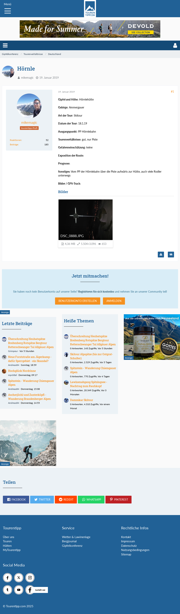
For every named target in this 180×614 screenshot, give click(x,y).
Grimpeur (13, 351)
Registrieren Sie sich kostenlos (96, 291)
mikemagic (27, 77)
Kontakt (126, 537)
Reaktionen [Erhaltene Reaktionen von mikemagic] (15, 140)
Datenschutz (129, 545)
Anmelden (113, 300)
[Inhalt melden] (161, 254)
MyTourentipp (11, 550)
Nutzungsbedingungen (135, 550)
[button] (5, 45)
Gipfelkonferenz (72, 545)
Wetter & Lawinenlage (76, 537)
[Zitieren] (171, 254)
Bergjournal (69, 541)
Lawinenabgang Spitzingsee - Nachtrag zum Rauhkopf (88, 384)
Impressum (128, 541)
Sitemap (126, 554)
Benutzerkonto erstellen (78, 300)
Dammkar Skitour (81, 400)
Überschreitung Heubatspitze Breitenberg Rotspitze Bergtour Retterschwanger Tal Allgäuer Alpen (31, 343)
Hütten (7, 545)
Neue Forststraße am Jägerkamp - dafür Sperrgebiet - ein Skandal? (30, 359)
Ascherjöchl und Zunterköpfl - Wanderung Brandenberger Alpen (29, 397)
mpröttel (12, 375)
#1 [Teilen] (172, 91)
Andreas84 (13, 365)
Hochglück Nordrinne (22, 371)
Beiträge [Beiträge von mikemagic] (14, 144)
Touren (7, 541)
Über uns (8, 537)
